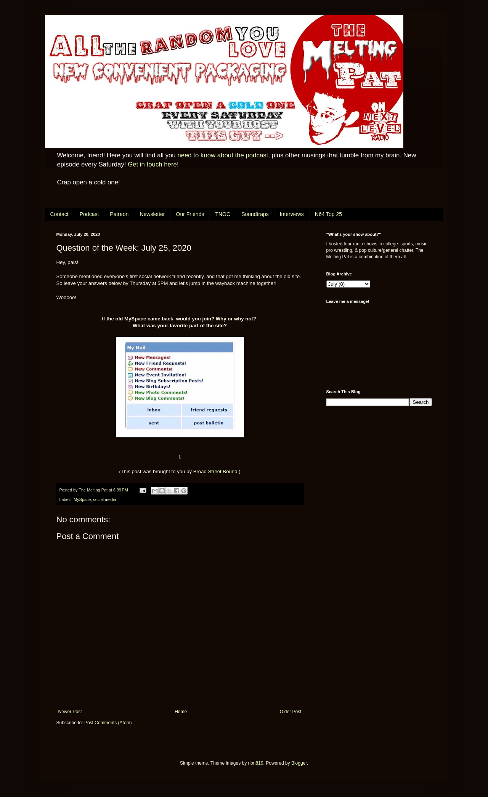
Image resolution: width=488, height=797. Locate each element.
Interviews (292, 214)
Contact (59, 214)
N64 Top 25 (328, 214)
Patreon (119, 214)
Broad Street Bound (215, 471)
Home (181, 711)
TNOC (222, 214)
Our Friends (190, 214)
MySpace (82, 499)
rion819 (255, 763)
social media (104, 499)
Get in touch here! (153, 164)
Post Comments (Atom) (108, 722)
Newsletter (152, 214)
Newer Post (70, 711)
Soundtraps (255, 214)
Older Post (291, 711)
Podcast (89, 214)
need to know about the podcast (222, 155)
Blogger (299, 763)
